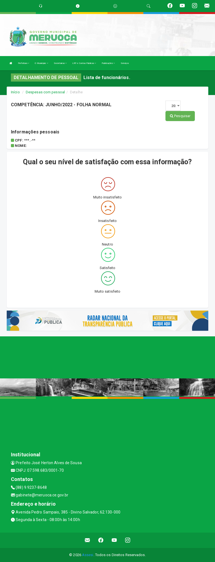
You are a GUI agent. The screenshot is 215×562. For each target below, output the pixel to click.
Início (15, 92)
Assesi (88, 555)
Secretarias (60, 63)
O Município (41, 63)
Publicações (108, 63)
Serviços (125, 63)
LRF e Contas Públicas (84, 63)
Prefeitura (23, 63)
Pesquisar (180, 116)
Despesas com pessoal (45, 92)
